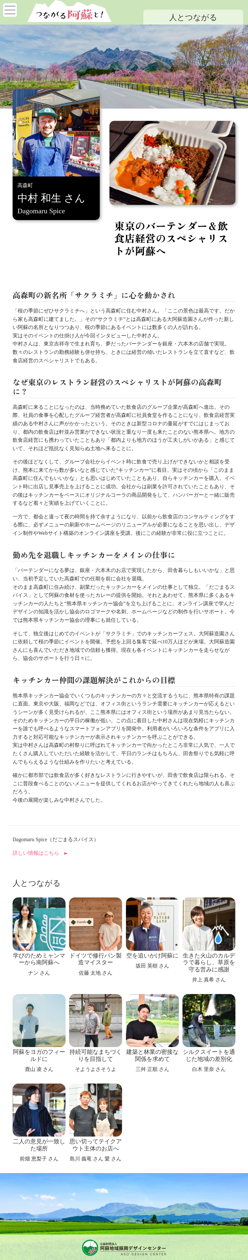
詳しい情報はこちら (36, 853)
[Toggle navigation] (10, 10)
